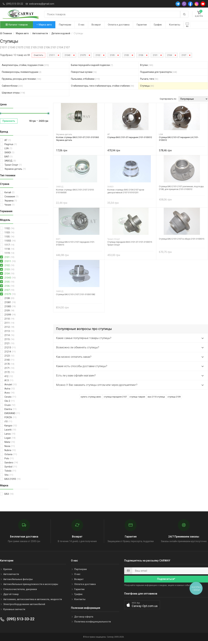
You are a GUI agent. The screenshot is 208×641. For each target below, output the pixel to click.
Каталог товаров (17, 24)
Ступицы (147, 85)
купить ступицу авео (91, 397)
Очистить (38, 55)
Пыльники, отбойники (85, 79)
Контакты (174, 24)
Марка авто (44, 24)
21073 (83, 55)
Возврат (96, 24)
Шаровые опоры (13, 92)
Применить (8, 121)
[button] (142, 604)
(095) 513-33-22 (14, 3)
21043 (67, 55)
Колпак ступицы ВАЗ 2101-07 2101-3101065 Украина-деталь (77, 138)
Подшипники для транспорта (158, 72)
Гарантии (142, 24)
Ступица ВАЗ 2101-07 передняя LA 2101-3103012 (179, 138)
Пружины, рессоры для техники (21, 79)
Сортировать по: (168, 99)
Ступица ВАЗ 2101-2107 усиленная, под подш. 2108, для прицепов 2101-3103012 (181, 187)
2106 (141, 55)
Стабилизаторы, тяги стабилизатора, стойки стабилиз (102, 85)
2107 (183, 55)
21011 (52, 55)
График (158, 24)
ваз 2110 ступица (156, 397)
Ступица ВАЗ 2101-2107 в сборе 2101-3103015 (181, 239)
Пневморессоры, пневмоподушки (21, 72)
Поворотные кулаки (84, 72)
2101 (155, 55)
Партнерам (65, 24)
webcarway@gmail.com (41, 3)
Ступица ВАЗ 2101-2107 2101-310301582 (75, 294)
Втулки (146, 65)
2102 (98, 55)
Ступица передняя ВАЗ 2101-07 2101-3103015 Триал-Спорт (129, 243)
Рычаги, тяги (149, 79)
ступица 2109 (173, 397)
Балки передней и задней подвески (92, 65)
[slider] (48, 113)
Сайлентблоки (12, 85)
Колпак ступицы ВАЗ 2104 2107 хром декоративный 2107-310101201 (125, 191)
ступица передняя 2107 (115, 397)
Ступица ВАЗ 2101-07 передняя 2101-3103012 (129, 137)
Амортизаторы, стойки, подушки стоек (25, 65)
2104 (169, 55)
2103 (126, 55)
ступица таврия (137, 397)
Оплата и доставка (118, 24)
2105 (112, 55)
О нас (81, 24)
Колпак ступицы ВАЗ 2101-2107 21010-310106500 (75, 191)
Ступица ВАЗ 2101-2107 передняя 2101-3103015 (75, 243)
